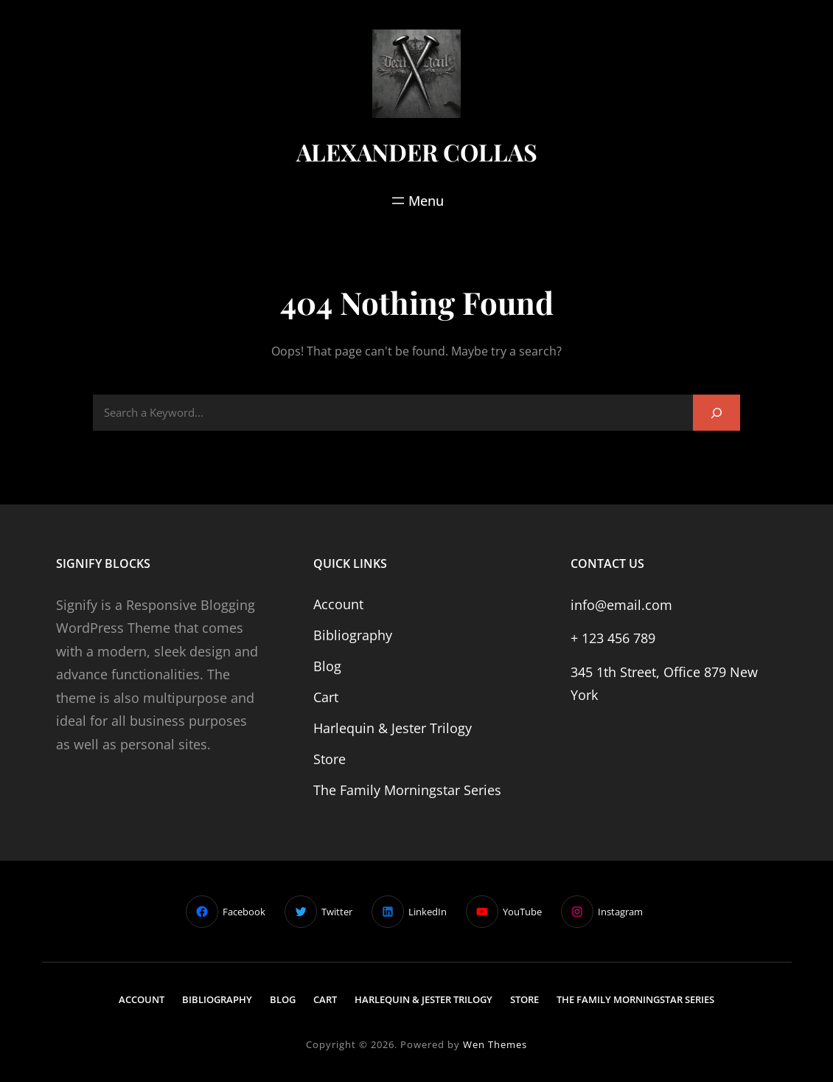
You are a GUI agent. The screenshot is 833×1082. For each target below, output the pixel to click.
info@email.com (621, 605)
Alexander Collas (416, 151)
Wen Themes (495, 1044)
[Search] (716, 413)
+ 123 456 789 (613, 638)
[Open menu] (416, 200)
